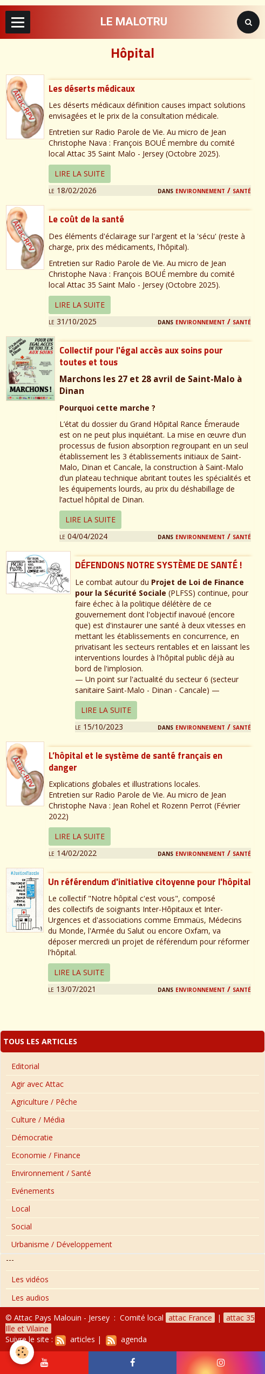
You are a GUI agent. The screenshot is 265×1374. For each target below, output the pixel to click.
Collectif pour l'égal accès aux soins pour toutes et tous (141, 356)
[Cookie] (22, 1352)
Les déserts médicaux (92, 88)
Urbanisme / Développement (61, 1244)
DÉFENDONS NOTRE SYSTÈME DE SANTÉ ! (158, 566)
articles (75, 1339)
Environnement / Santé (213, 190)
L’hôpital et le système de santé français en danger (135, 761)
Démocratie (32, 1137)
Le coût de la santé (86, 220)
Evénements (33, 1191)
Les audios (30, 1298)
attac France (190, 1317)
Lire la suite (80, 173)
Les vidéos (30, 1279)
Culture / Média (38, 1119)
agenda (126, 1339)
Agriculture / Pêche (44, 1102)
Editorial (25, 1066)
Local (20, 1208)
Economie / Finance (45, 1155)
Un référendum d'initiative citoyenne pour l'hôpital (149, 882)
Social (21, 1226)
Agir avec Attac (37, 1084)
